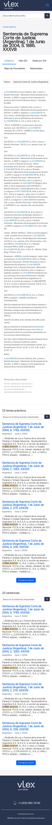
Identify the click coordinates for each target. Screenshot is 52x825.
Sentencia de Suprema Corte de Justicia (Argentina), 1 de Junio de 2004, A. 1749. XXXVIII (23, 427)
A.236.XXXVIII (10, 92)
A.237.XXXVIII (36, 161)
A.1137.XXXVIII (34, 127)
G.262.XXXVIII (10, 220)
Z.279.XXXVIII (22, 294)
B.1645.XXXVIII (28, 183)
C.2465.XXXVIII (29, 199)
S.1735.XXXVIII (27, 272)
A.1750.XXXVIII (11, 121)
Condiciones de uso (25, 814)
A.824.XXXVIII (36, 112)
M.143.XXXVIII (10, 249)
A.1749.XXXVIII (22, 141)
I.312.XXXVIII (39, 235)
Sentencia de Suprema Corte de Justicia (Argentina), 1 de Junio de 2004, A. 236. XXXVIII (23, 544)
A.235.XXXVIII (21, 155)
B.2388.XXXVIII (29, 174)
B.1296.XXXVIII (10, 169)
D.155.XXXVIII (21, 212)
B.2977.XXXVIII (22, 191)
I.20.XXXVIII (20, 243)
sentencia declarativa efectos (17, 392)
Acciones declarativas (14, 389)
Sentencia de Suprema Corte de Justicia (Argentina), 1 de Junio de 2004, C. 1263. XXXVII (23, 466)
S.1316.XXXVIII (33, 264)
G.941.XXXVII (29, 225)
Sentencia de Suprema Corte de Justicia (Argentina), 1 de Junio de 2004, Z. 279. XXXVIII (23, 505)
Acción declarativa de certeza (18, 384)
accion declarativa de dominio (18, 386)
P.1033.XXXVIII (22, 259)
